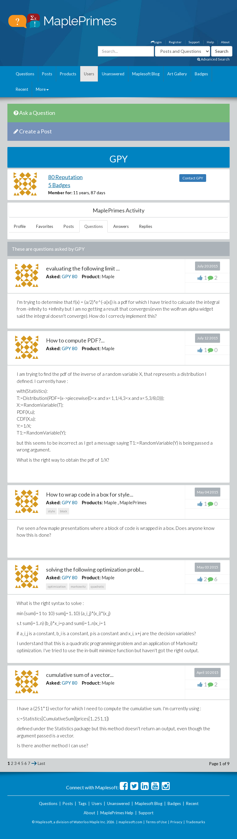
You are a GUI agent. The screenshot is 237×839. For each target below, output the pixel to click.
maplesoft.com (130, 822)
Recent (22, 89)
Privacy (176, 822)
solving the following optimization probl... (95, 569)
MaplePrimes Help (116, 812)
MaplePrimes (133, 502)
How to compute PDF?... (75, 340)
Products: (92, 502)
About (225, 42)
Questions (25, 73)
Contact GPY (192, 178)
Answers (121, 226)
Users (89, 73)
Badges (201, 73)
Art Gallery (177, 73)
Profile (20, 226)
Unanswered (113, 73)
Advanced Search (213, 59)
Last (41, 763)
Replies (145, 226)
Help (210, 42)
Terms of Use (156, 822)
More (42, 89)
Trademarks (195, 822)
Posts (47, 73)
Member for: (60, 192)
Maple (108, 276)
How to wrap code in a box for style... (89, 494)
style (51, 511)
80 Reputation (65, 177)
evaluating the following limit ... (83, 268)
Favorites (44, 226)
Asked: (53, 276)
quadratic (97, 586)
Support (194, 42)
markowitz (78, 586)
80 (74, 276)
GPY (66, 276)
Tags (82, 803)
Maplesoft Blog (146, 73)
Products (68, 73)
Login (156, 42)
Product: (91, 276)
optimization (57, 586)
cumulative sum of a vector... (80, 674)
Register (175, 42)
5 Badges (59, 185)
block (63, 511)
